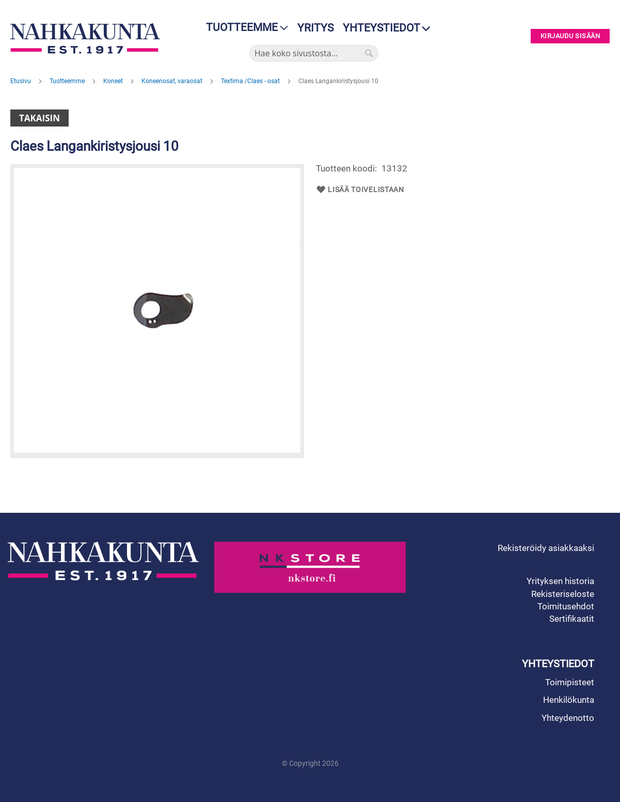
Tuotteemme (68, 81)
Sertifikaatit (571, 619)
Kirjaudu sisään (570, 36)
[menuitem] (244, 27)
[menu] (244, 27)
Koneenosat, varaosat (172, 81)
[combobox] (313, 53)
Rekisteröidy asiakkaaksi (546, 548)
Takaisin (39, 118)
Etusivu (21, 81)
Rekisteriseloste (562, 594)
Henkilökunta (568, 700)
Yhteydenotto (568, 718)
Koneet (113, 81)
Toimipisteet (569, 682)
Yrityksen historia (560, 581)
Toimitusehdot (565, 606)
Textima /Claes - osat (251, 81)
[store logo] (85, 38)
